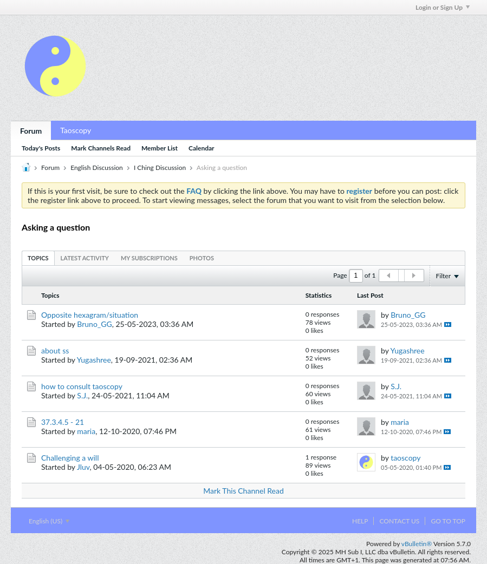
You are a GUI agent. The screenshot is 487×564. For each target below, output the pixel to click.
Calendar (202, 148)
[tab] (38, 258)
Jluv (83, 466)
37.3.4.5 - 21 (62, 422)
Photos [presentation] (202, 257)
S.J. (82, 395)
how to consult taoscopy (81, 386)
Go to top (448, 521)
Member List (159, 148)
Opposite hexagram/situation (89, 314)
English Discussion (96, 167)
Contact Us (399, 521)
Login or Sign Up (442, 7)
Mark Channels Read (101, 148)
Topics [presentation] (38, 257)
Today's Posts (41, 148)
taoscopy (405, 457)
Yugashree (94, 359)
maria (86, 431)
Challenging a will (70, 457)
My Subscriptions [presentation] (149, 257)
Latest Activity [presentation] (85, 257)
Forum (31, 130)
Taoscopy (75, 130)
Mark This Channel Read (243, 490)
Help (360, 521)
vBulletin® (416, 544)
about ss (55, 350)
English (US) (49, 521)
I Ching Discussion (160, 167)
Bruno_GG (94, 324)
